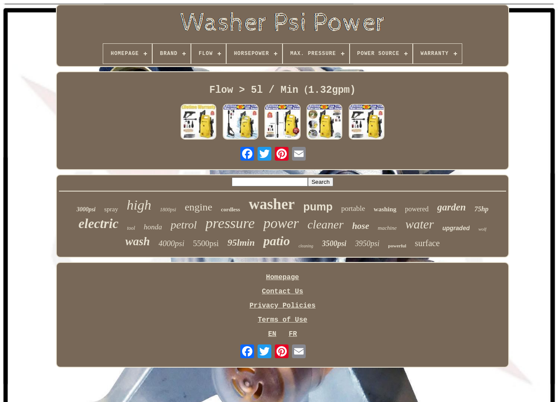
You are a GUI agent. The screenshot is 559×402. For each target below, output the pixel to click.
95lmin (241, 242)
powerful (397, 245)
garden (451, 207)
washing (385, 209)
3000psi (86, 209)
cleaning (305, 246)
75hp (481, 209)
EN (272, 334)
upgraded (456, 228)
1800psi (168, 210)
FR (293, 334)
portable (353, 208)
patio (276, 241)
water (419, 224)
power (281, 223)
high (139, 205)
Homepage (282, 277)
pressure (230, 223)
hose (360, 226)
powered (417, 209)
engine (198, 207)
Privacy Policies (282, 306)
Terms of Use (282, 320)
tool (131, 228)
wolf (482, 228)
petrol (184, 225)
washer (272, 204)
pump (317, 207)
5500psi (206, 243)
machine (387, 228)
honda (153, 227)
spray (111, 209)
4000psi (171, 243)
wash (137, 241)
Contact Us (282, 291)
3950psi (367, 243)
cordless (230, 209)
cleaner (325, 224)
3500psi (334, 243)
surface (427, 243)
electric (99, 223)
